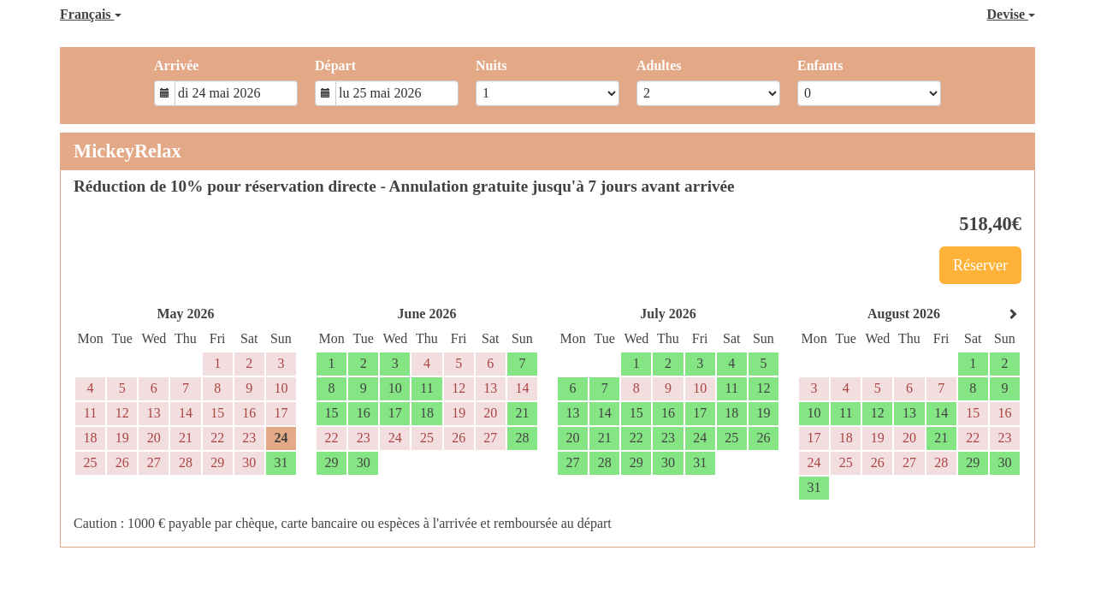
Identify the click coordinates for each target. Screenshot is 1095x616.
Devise (1011, 14)
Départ (335, 65)
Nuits (491, 65)
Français (90, 14)
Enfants (820, 65)
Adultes (658, 65)
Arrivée (176, 65)
